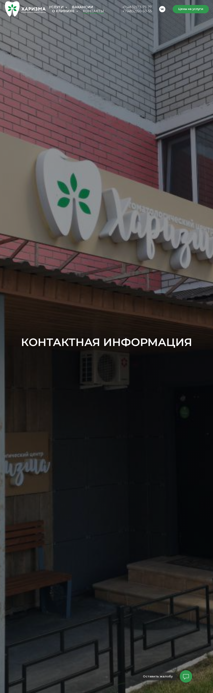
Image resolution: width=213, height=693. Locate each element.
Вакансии (82, 7)
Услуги (56, 7)
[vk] (162, 9)
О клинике (63, 11)
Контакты (93, 11)
